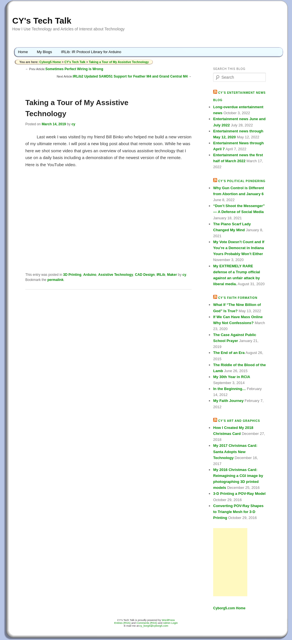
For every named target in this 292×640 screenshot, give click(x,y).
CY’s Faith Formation (238, 297)
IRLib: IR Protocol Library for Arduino (91, 52)
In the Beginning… (229, 389)
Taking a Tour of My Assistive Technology (119, 62)
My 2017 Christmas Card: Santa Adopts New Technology (235, 451)
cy (73, 124)
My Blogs (44, 52)
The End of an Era (229, 353)
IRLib (161, 275)
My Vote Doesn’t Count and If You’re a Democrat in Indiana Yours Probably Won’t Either (238, 248)
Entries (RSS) (122, 623)
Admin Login (170, 623)
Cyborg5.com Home (229, 608)
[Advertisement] (230, 562)
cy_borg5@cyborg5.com (153, 625)
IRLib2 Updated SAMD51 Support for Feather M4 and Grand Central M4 (130, 76)
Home (23, 52)
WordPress (168, 620)
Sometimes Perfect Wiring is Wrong (74, 69)
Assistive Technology (115, 275)
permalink (55, 280)
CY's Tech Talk (41, 20)
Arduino (89, 275)
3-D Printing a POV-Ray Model (239, 493)
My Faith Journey (228, 401)
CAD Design (145, 275)
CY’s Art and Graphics (239, 420)
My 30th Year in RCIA (231, 377)
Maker (172, 275)
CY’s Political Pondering (242, 181)
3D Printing (72, 275)
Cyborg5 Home (50, 62)
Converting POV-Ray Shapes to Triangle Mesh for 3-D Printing (238, 512)
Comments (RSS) (146, 623)
